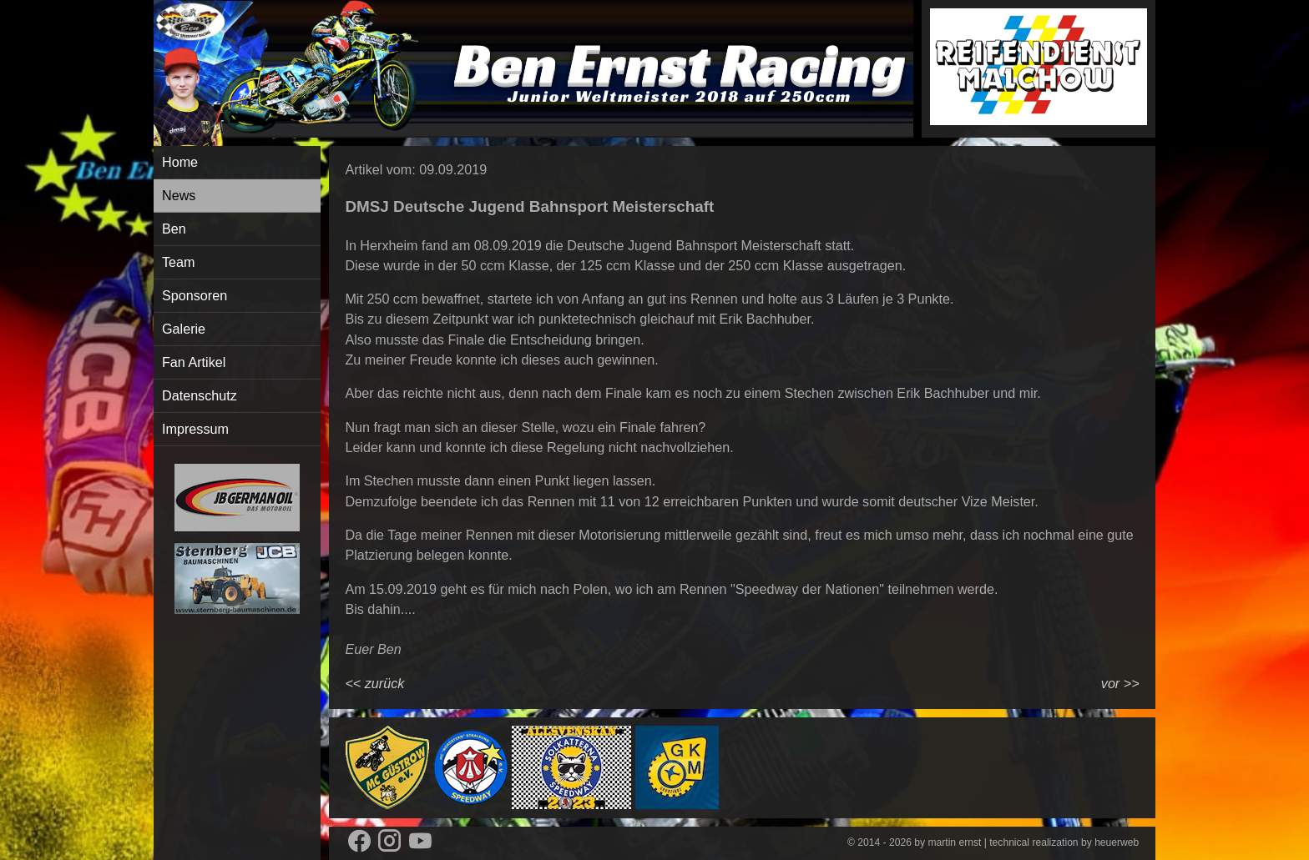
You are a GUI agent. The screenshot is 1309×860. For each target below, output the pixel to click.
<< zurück (374, 683)
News (178, 195)
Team (178, 261)
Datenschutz (199, 395)
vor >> (1120, 683)
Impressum (195, 428)
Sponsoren (194, 295)
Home (180, 161)
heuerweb (1116, 842)
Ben (174, 228)
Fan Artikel (193, 362)
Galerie (183, 328)
